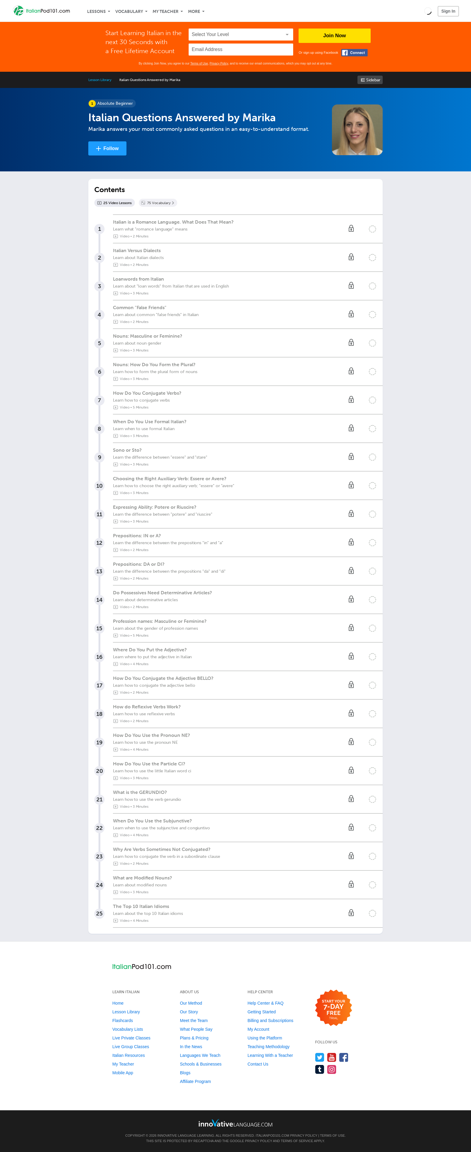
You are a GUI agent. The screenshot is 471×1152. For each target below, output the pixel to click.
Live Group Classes (130, 1046)
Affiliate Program (195, 1081)
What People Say (196, 1029)
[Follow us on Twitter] (319, 1057)
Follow (111, 148)
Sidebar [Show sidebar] (373, 80)
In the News (191, 1046)
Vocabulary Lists (127, 1029)
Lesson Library (99, 80)
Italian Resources (128, 1055)
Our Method (191, 1003)
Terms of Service (297, 1141)
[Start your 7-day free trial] (333, 1008)
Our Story (189, 1011)
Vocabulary (129, 11)
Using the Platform (265, 1038)
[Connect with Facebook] (354, 52)
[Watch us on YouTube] (331, 1057)
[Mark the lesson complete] (372, 229)
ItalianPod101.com (272, 1135)
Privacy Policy (219, 63)
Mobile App (122, 1072)
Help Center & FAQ (266, 1003)
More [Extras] (194, 11)
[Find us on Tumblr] (319, 1069)
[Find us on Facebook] (343, 1057)
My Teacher (165, 11)
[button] (428, 11)
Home (117, 1003)
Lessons (96, 11)
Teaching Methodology (269, 1046)
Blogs (185, 1072)
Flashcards (122, 1020)
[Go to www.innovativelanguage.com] (235, 1123)
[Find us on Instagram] (331, 1069)
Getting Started (262, 1011)
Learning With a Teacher (270, 1055)
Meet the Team (194, 1020)
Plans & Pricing (194, 1038)
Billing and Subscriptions (270, 1020)
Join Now (334, 35)
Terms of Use (199, 63)
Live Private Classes (131, 1038)
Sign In (448, 11)
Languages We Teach (200, 1055)
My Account (258, 1029)
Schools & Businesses (201, 1064)
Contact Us (258, 1064)
